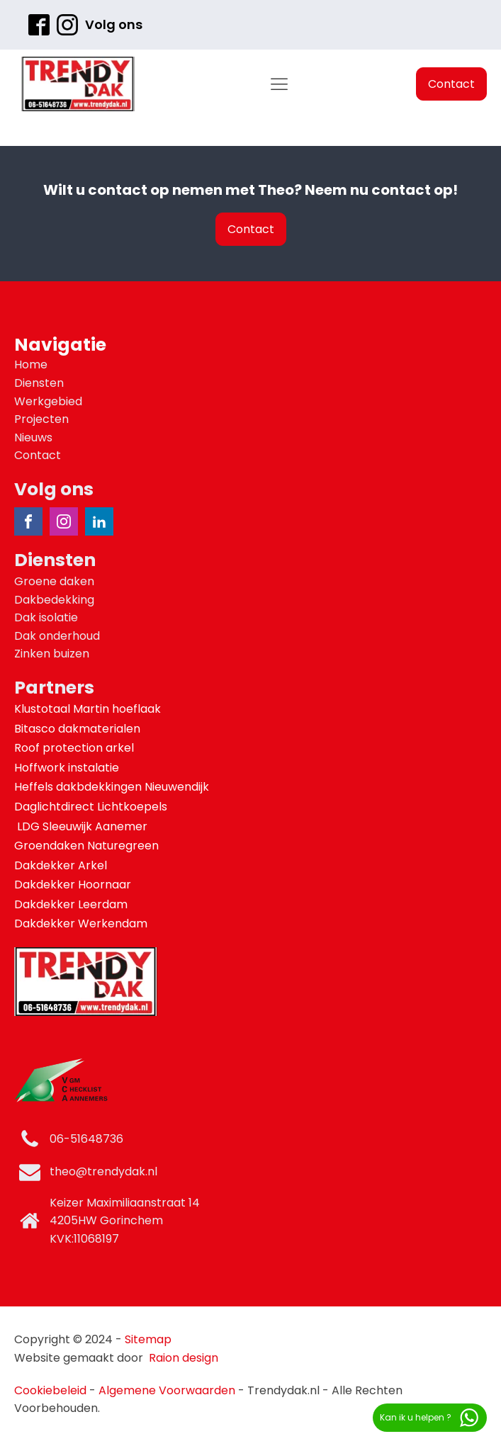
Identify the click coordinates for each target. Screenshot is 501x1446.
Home (30, 364)
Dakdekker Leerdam (71, 904)
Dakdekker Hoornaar (72, 884)
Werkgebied (48, 401)
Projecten (41, 419)
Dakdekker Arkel (60, 865)
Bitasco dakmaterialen (78, 729)
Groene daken (54, 581)
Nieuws (33, 437)
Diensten (39, 383)
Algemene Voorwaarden (166, 1390)
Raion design (183, 1358)
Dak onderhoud (57, 636)
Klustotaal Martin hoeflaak (89, 709)
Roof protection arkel (75, 748)
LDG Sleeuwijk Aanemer (82, 826)
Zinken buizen (51, 653)
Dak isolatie (46, 617)
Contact (451, 84)
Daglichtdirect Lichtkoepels (92, 806)
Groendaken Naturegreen (88, 845)
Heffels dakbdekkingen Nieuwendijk (113, 787)
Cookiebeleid (50, 1390)
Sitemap (148, 1339)
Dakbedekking (54, 600)
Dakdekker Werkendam (80, 923)
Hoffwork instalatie (68, 767)
